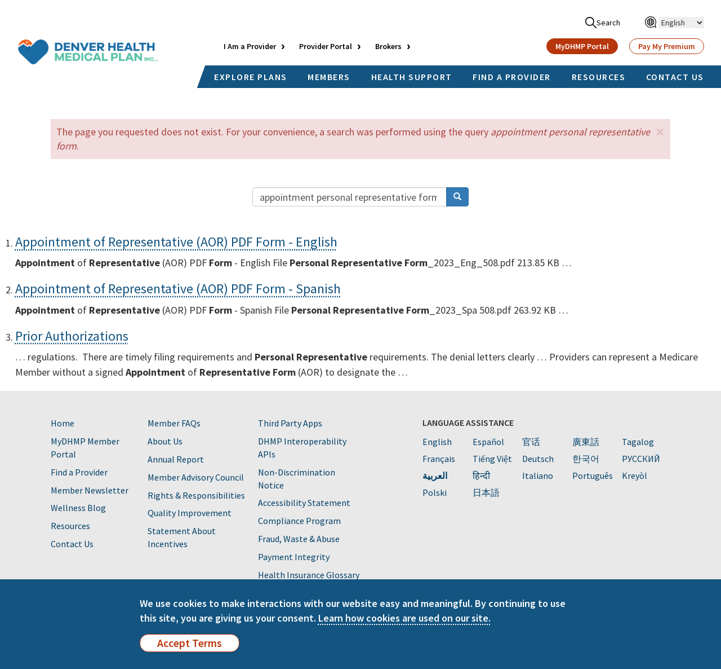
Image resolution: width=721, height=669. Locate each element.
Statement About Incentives (182, 537)
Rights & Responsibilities (196, 495)
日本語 (486, 492)
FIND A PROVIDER (512, 76)
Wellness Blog (78, 507)
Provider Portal (325, 46)
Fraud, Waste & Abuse (299, 538)
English (437, 441)
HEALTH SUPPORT (411, 76)
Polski (434, 492)
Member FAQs (174, 423)
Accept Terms (189, 643)
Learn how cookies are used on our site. (404, 617)
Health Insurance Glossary (308, 574)
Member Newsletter (89, 490)
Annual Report (176, 459)
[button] (660, 132)
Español (488, 441)
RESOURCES (599, 76)
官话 (531, 441)
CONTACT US (675, 76)
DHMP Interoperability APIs (302, 447)
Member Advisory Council (196, 477)
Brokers (388, 46)
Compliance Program (299, 520)
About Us (165, 441)
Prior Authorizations (71, 336)
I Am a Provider (250, 46)
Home (62, 423)
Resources (70, 525)
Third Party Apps (290, 423)
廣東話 (585, 441)
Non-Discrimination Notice (296, 478)
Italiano (537, 475)
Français (438, 458)
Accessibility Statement (304, 502)
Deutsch (538, 458)
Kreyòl (634, 475)
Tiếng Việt (492, 458)
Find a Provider (79, 472)
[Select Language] (681, 22)
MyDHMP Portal (582, 46)
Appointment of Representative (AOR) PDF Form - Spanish (178, 288)
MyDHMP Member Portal (85, 447)
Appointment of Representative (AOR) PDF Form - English (176, 241)
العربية (434, 475)
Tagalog (638, 441)
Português (592, 475)
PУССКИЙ (641, 458)
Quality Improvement (190, 512)
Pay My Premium (666, 46)
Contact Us (72, 543)
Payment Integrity (294, 556)
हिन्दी (481, 475)
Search (602, 22)
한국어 (585, 458)
